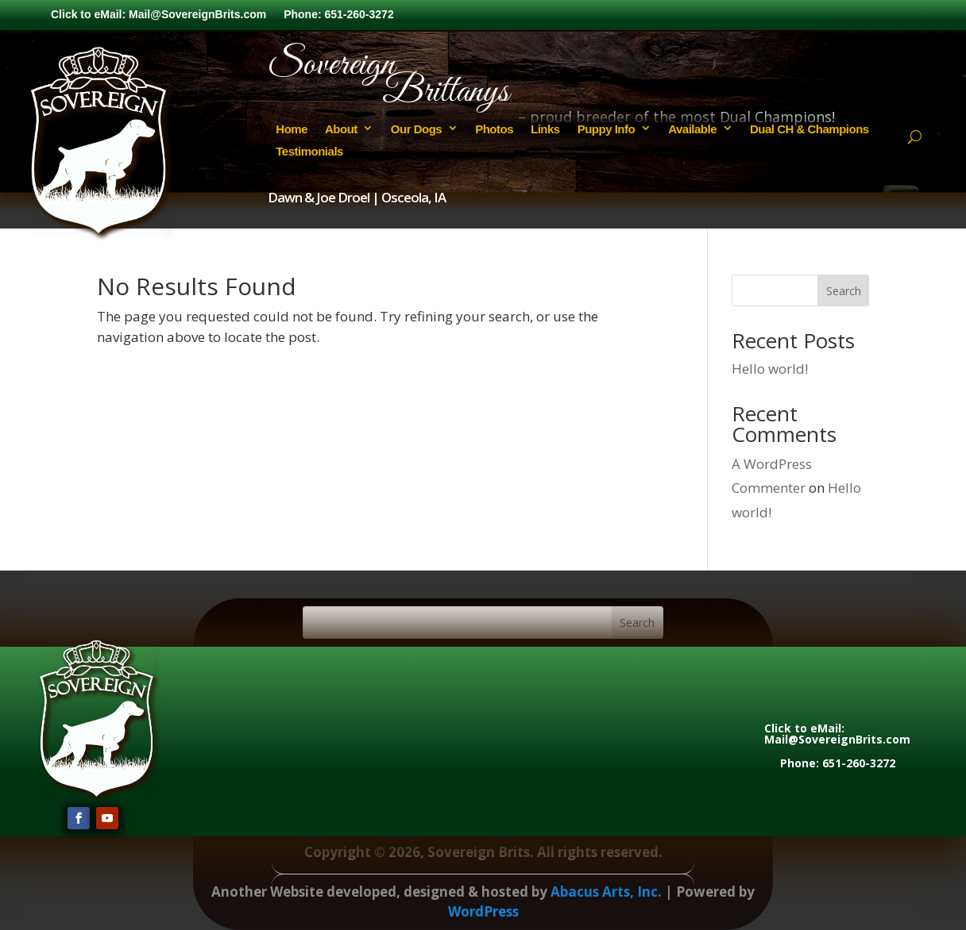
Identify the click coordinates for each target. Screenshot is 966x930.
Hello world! (770, 368)
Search (843, 290)
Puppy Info (607, 129)
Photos (494, 129)
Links (545, 129)
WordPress (483, 911)
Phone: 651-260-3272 (339, 15)
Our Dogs (416, 129)
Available (692, 129)
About (341, 129)
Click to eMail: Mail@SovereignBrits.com (158, 15)
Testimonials (309, 151)
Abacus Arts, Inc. (606, 891)
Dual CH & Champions (809, 129)
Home (291, 129)
